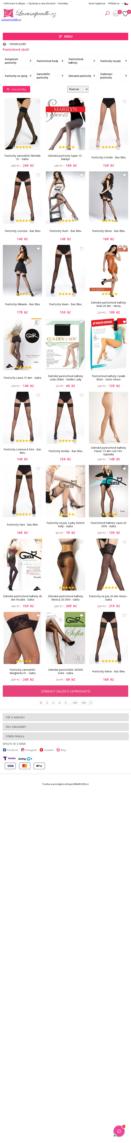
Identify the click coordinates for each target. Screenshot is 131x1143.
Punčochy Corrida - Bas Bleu (108, 157)
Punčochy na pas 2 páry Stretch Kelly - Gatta (65, 524)
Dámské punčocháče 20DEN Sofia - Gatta (65, 671)
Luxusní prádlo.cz (11, 19)
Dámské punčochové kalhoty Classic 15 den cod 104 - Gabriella (108, 451)
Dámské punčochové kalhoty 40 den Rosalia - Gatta (22, 597)
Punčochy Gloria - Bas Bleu (108, 231)
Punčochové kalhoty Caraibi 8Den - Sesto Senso (108, 377)
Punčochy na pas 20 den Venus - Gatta (108, 597)
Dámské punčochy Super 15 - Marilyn (65, 157)
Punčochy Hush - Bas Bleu (65, 231)
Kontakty (63, 3)
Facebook (12, 750)
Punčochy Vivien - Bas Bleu (65, 304)
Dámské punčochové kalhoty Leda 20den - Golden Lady (65, 377)
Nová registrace (97, 3)
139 (83, 702)
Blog (63, 750)
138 (75, 702)
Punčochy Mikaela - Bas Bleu (22, 304)
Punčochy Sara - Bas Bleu (22, 524)
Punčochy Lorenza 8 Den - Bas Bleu (22, 451)
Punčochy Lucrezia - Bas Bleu (22, 231)
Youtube (49, 750)
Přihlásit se (113, 3)
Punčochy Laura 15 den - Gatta (22, 377)
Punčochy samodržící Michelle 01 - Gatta (22, 157)
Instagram (31, 750)
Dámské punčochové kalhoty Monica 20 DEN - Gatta (65, 597)
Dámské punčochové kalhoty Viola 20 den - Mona (108, 304)
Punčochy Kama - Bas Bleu (108, 671)
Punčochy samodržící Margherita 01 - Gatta (22, 671)
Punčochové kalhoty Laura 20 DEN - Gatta (108, 524)
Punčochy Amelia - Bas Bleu (65, 451)
